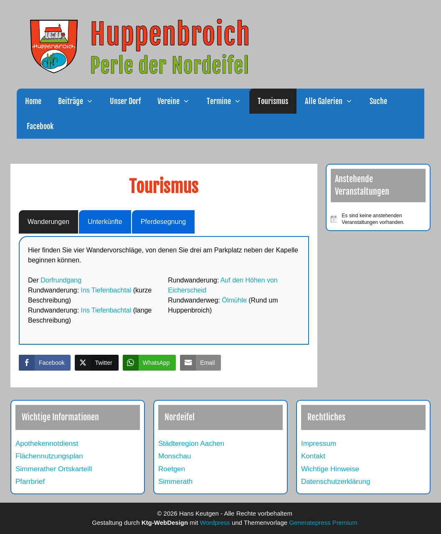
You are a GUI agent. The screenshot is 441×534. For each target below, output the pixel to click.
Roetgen (171, 469)
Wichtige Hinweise (330, 469)
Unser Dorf (125, 101)
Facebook (39, 126)
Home (33, 101)
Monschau (174, 456)
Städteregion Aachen (191, 444)
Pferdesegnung (163, 221)
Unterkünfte (105, 221)
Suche (378, 101)
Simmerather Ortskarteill (53, 469)
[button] (92, 101)
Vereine (177, 101)
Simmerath (175, 482)
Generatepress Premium (323, 522)
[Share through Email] (200, 363)
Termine (228, 101)
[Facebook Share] (45, 363)
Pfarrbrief (30, 482)
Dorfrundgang (61, 280)
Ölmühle (234, 300)
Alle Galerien (333, 101)
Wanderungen (48, 221)
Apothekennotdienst (46, 444)
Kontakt (313, 456)
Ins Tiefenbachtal (106, 290)
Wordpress (215, 522)
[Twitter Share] (96, 363)
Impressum (318, 444)
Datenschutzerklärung (335, 482)
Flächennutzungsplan (49, 456)
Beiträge (79, 101)
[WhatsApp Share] (149, 363)
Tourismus (273, 101)
